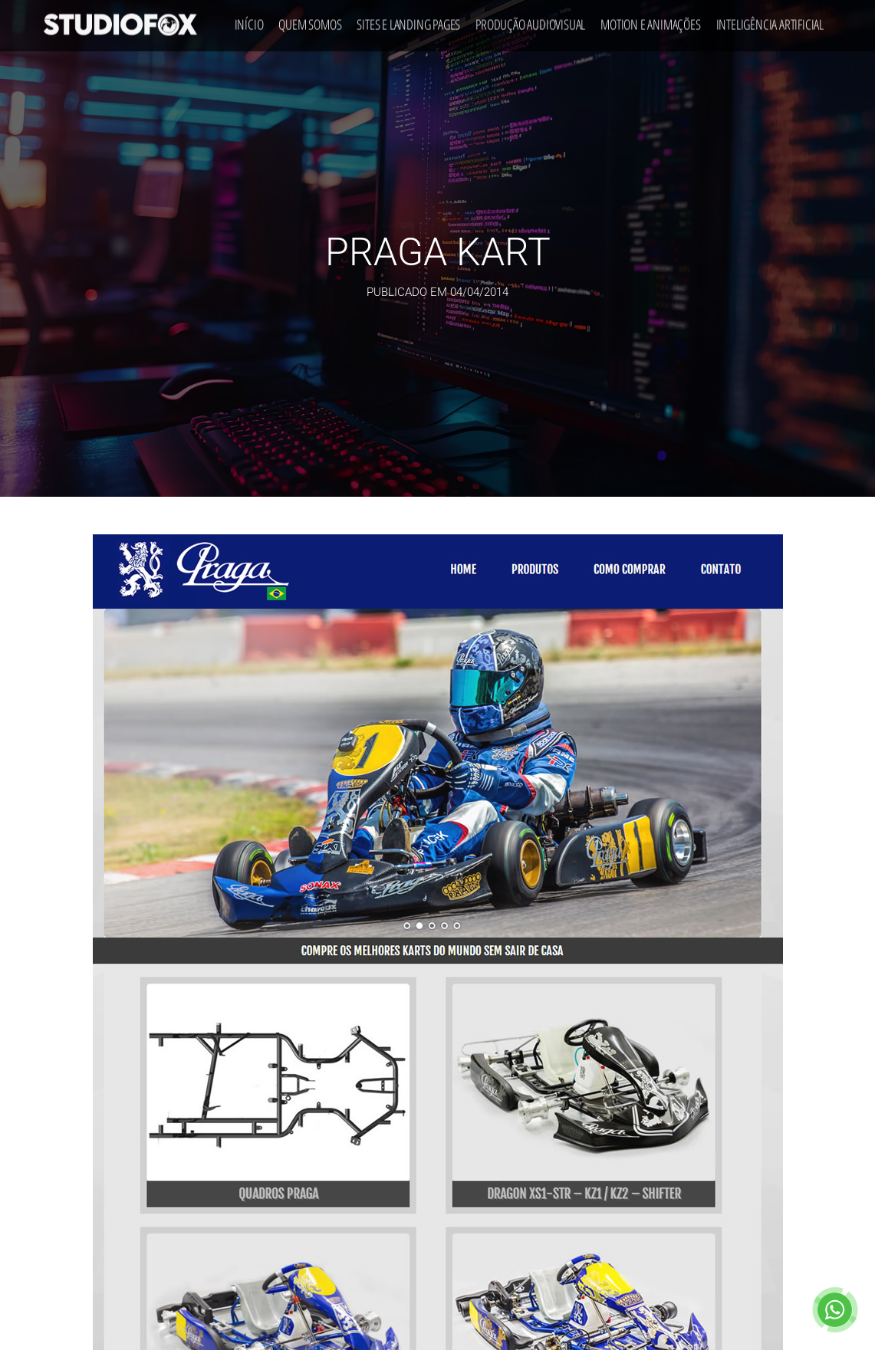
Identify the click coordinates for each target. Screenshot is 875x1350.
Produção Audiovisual (530, 21)
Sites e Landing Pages (408, 21)
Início (249, 21)
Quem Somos (309, 21)
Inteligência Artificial (770, 21)
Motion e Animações (650, 21)
